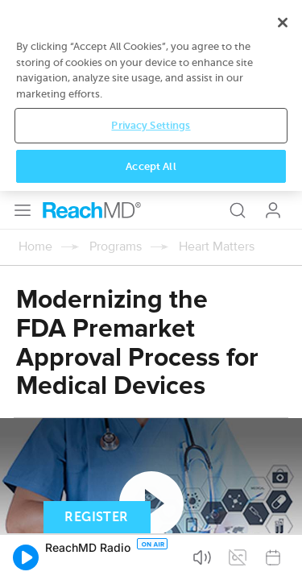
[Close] (282, 411)
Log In (273, 19)
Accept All (151, 555)
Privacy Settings (150, 515)
